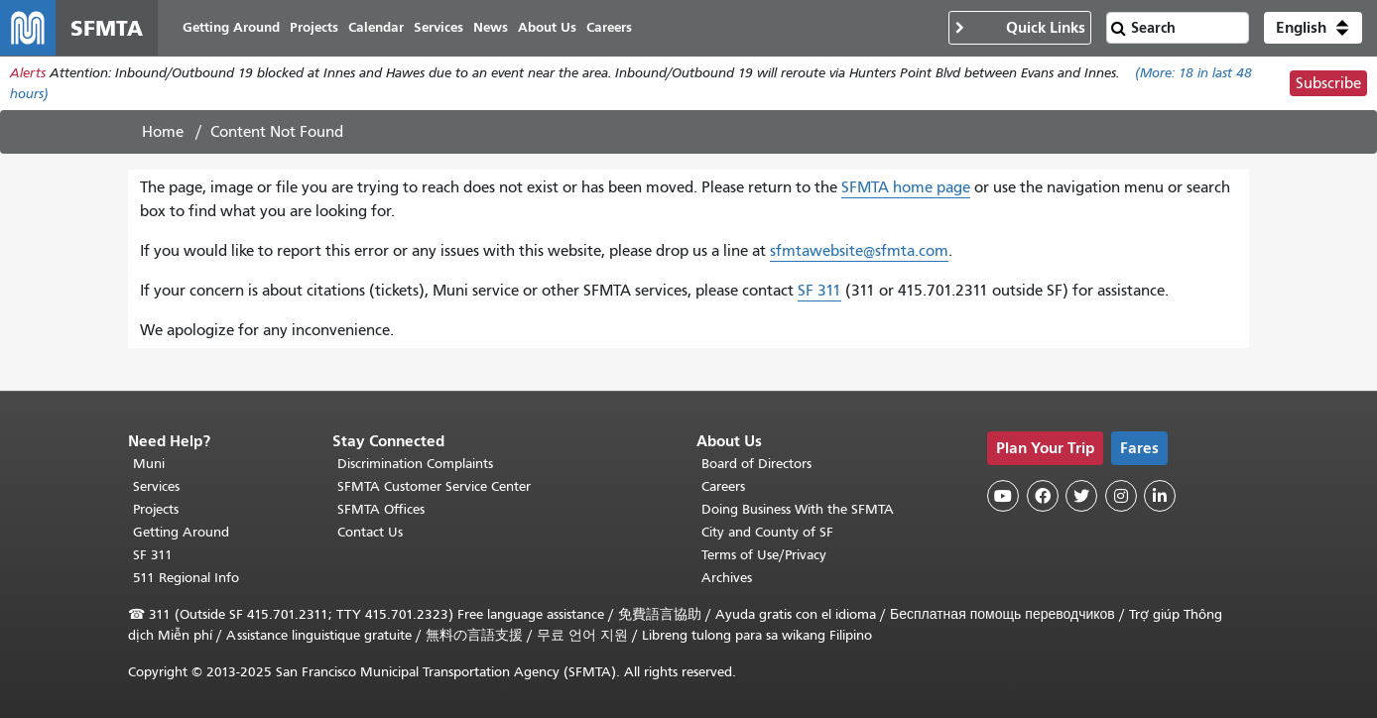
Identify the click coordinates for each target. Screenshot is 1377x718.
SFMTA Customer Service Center (434, 486)
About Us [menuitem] (547, 27)
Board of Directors (756, 463)
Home (163, 132)
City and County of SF (767, 532)
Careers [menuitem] (609, 27)
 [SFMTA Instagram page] (1121, 496)
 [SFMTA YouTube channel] (1003, 496)
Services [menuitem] (438, 27)
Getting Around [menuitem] (231, 27)
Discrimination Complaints (415, 463)
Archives (726, 577)
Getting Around (181, 532)
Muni (149, 463)
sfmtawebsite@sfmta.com (859, 251)
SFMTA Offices (381, 509)
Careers (723, 486)
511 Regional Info (186, 577)
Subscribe (1328, 83)
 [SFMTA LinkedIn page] (1160, 496)
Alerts (28, 72)
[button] (1313, 28)
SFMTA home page (905, 187)
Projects (156, 509)
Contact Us (370, 532)
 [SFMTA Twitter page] (1081, 496)
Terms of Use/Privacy (763, 554)
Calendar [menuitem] (376, 27)
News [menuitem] (490, 27)
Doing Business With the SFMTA (797, 509)
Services (156, 486)
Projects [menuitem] (314, 27)
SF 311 (819, 290)
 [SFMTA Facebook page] (1043, 496)
